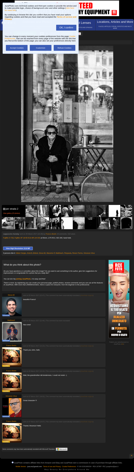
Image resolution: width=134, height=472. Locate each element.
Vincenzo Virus (89, 253)
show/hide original (86, 295)
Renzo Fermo (77, 253)
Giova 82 (42, 253)
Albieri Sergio (21, 253)
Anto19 (29, 253)
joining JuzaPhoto (23, 279)
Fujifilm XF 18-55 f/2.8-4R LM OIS (27, 238)
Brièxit (35, 253)
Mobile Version (21, 466)
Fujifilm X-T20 (8, 238)
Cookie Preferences (69, 466)
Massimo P (50, 253)
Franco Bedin (51, 234)
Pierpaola (67, 253)
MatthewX (59, 253)
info (122, 344)
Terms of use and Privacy (52, 466)
